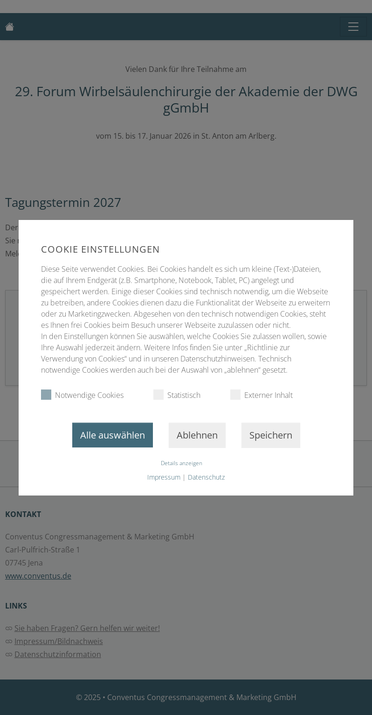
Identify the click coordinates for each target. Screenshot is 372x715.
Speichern (270, 435)
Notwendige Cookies (82, 394)
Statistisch (176, 394)
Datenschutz (206, 477)
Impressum (163, 477)
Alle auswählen (112, 435)
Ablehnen (197, 435)
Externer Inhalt (261, 394)
